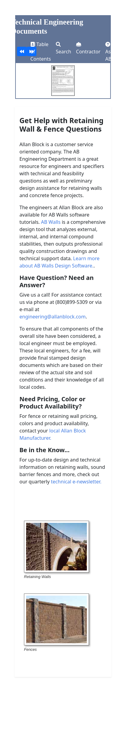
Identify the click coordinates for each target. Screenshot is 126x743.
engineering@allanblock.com (52, 316)
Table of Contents (40, 51)
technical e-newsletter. (76, 481)
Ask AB (109, 52)
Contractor (88, 48)
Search (63, 48)
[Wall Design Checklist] (22, 51)
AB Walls (50, 222)
